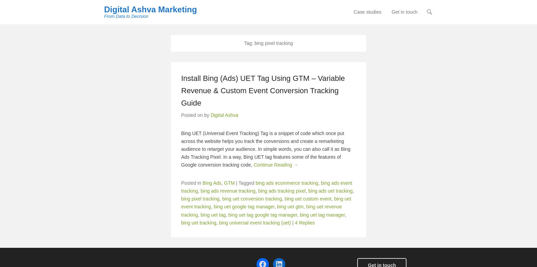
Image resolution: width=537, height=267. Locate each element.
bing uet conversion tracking (252, 199)
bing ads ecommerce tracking (286, 183)
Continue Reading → (276, 165)
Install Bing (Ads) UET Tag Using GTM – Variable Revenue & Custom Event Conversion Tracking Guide (263, 91)
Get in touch (405, 12)
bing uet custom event (308, 199)
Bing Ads (211, 183)
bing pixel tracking (200, 199)
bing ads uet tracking (330, 191)
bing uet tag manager (322, 215)
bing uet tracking (198, 223)
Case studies (368, 12)
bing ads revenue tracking (228, 191)
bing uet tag (213, 215)
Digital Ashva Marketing (150, 9)
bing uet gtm (290, 206)
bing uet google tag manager (244, 206)
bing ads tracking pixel (282, 191)
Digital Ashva (224, 115)
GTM (229, 183)
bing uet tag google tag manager (262, 215)
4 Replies (305, 223)
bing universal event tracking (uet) (255, 223)
